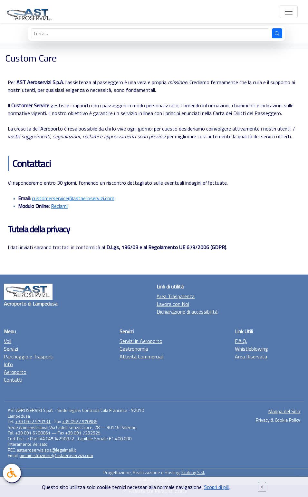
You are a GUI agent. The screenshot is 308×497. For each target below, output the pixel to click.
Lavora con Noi (173, 304)
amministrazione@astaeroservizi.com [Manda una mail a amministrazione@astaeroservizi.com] (56, 455)
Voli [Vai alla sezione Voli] (7, 341)
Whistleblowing (251, 349)
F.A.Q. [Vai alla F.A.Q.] (241, 341)
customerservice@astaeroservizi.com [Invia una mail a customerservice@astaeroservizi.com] (73, 198)
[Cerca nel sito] (150, 33)
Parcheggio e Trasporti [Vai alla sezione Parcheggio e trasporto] (28, 356)
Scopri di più (216, 487)
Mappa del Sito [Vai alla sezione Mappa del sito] (284, 411)
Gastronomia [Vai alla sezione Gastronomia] (134, 349)
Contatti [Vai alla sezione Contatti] (13, 380)
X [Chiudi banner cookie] (262, 486)
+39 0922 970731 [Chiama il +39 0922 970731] (33, 421)
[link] (12, 473)
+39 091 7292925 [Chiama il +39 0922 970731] (83, 432)
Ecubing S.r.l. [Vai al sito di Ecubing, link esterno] (193, 472)
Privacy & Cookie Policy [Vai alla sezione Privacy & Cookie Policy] (278, 419)
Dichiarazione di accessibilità (187, 312)
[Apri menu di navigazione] (289, 11)
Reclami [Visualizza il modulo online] (59, 206)
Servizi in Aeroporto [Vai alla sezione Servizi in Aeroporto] (141, 341)
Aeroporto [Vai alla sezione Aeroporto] (15, 372)
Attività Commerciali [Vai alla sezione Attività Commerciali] (142, 356)
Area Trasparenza (176, 296)
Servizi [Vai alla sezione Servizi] (11, 349)
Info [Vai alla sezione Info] (8, 364)
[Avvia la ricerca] (277, 33)
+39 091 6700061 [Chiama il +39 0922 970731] (33, 432)
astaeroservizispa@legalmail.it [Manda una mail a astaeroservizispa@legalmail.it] (46, 449)
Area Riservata (251, 356)
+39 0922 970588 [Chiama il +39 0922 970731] (79, 421)
